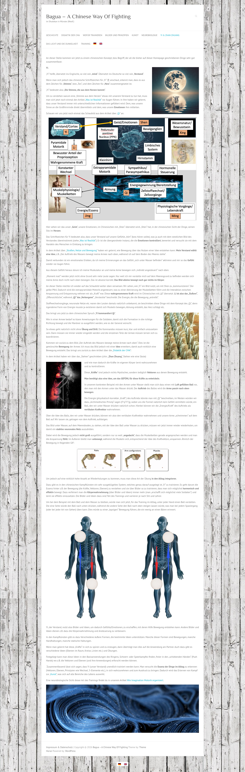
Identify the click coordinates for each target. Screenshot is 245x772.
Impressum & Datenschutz (59, 747)
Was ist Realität (93, 99)
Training (85, 43)
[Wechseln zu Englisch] (100, 44)
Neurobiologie (149, 35)
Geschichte (52, 35)
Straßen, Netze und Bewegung (82, 250)
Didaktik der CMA (70, 35)
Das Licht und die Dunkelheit (62, 43)
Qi (119, 113)
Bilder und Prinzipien (117, 35)
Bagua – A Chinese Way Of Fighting (88, 16)
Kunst (135, 35)
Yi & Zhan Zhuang (169, 35)
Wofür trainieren (92, 35)
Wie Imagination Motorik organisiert (145, 680)
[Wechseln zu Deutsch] (119, 764)
